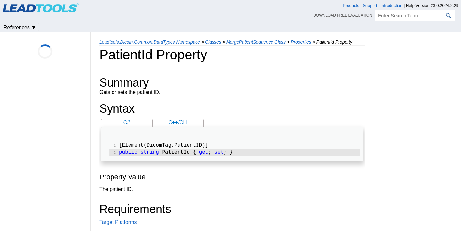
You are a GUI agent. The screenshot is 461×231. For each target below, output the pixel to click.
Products (351, 5)
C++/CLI (178, 122)
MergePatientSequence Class (256, 42)
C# (126, 122)
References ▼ (20, 27)
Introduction (391, 5)
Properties (301, 42)
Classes (213, 42)
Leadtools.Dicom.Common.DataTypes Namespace (149, 42)
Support (370, 5)
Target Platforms (118, 223)
